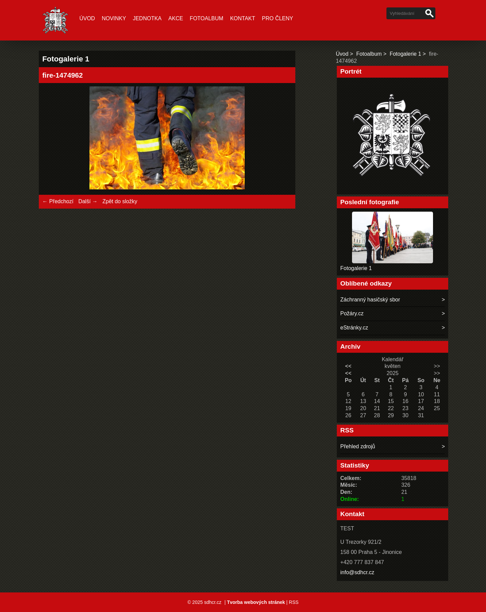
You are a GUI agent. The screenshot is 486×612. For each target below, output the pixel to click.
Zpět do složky (119, 201)
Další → (88, 201)
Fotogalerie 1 (405, 54)
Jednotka (147, 18)
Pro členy (277, 18)
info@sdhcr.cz (357, 572)
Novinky (114, 18)
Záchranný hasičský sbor (370, 299)
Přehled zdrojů (357, 446)
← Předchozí (57, 201)
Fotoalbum (206, 18)
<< (348, 366)
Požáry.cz (351, 313)
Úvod (87, 18)
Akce (175, 18)
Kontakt (242, 18)
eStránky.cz (354, 327)
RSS (294, 602)
